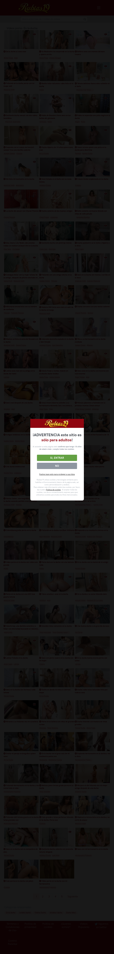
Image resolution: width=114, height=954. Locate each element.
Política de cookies (53, 490)
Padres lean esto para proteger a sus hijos (57, 474)
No (57, 466)
